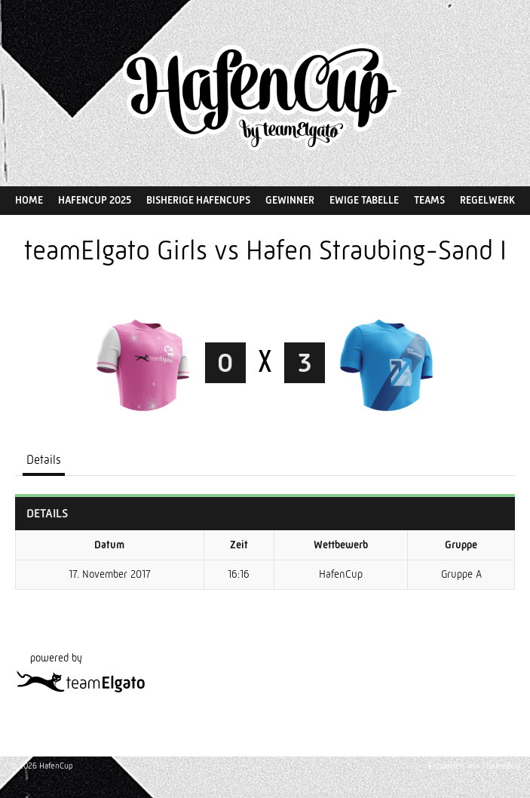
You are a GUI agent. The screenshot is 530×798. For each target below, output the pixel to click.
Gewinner (289, 200)
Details (43, 460)
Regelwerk (487, 200)
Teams (429, 200)
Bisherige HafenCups (198, 200)
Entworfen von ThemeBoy (473, 766)
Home (29, 200)
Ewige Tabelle (364, 200)
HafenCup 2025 (94, 200)
